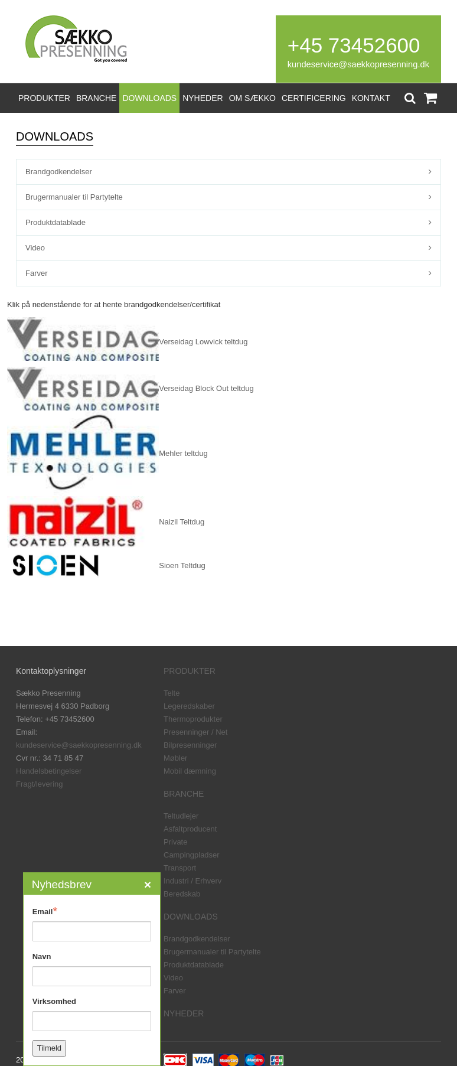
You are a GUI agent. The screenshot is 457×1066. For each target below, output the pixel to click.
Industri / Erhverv (192, 880)
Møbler (175, 758)
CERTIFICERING (314, 98)
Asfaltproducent (190, 828)
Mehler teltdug (183, 453)
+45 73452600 (354, 45)
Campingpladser (192, 854)
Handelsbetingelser (48, 771)
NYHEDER (202, 98)
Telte (171, 693)
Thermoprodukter (193, 719)
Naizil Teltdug (181, 521)
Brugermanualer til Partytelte (74, 197)
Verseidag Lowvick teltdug (203, 341)
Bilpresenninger (190, 745)
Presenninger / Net (195, 732)
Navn (41, 956)
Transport (180, 867)
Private (175, 841)
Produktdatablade (55, 222)
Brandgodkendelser (58, 171)
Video (35, 247)
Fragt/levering (39, 784)
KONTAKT (371, 98)
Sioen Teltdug (182, 565)
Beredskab (182, 893)
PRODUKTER (44, 98)
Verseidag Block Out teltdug (206, 388)
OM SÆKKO (252, 98)
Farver (36, 273)
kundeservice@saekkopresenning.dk (358, 64)
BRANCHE (96, 98)
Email (44, 911)
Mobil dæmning (190, 771)
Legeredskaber (189, 706)
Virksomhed (54, 1001)
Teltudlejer (181, 815)
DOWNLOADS (149, 98)
